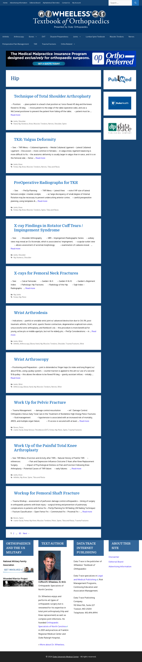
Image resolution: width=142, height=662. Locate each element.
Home (5, 3)
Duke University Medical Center (66, 656)
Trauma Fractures (49, 44)
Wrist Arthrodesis (30, 313)
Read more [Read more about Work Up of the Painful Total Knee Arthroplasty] (76, 468)
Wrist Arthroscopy (31, 359)
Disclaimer (114, 557)
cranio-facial (18, 430)
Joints (78, 36)
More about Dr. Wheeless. (52, 644)
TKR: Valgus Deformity (35, 139)
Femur (15, 167)
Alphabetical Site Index (51, 3)
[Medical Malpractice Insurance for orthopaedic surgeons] (71, 66)
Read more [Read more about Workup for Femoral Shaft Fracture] (87, 511)
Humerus (24, 124)
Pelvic (24, 297)
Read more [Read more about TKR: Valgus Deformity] (40, 158)
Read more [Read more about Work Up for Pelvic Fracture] (84, 421)
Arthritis (5, 37)
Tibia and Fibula (53, 167)
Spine (64, 124)
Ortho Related (69, 44)
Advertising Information (18, 3)
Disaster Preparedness (59, 37)
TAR (35, 44)
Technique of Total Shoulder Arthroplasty (52, 96)
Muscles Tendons (117, 37)
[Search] (135, 3)
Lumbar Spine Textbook (95, 37)
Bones (34, 36)
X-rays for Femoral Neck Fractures (46, 273)
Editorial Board (35, 3)
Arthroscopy (19, 37)
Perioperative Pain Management (15, 44)
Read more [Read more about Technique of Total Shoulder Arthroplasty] (15, 115)
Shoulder (22, 121)
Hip (19, 124)
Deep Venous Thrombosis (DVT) (36, 430)
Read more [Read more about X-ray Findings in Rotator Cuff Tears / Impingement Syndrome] (15, 248)
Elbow (32, 344)
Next (26, 533)
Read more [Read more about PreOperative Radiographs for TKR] (42, 201)
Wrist (20, 341)
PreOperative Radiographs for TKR (46, 183)
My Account (76, 3)
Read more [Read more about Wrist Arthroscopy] (15, 378)
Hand (15, 124)
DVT (43, 37)
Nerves (131, 37)
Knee (31, 124)
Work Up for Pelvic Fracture (40, 402)
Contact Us (66, 3)
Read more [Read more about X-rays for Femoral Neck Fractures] (30, 288)
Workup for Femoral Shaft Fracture (46, 493)
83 (20, 533)
